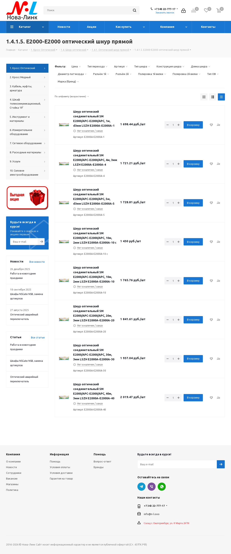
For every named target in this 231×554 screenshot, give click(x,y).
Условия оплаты (60, 467)
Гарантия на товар (61, 478)
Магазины (12, 484)
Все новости (37, 261)
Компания (13, 454)
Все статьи (38, 337)
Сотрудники (13, 472)
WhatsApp (162, 487)
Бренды (99, 467)
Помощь (55, 461)
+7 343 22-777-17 (164, 9)
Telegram (141, 487)
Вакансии (11, 478)
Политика (12, 489)
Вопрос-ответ (102, 461)
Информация (59, 454)
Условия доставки (61, 472)
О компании (13, 461)
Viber (152, 487)
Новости (11, 467)
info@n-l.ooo (151, 514)
